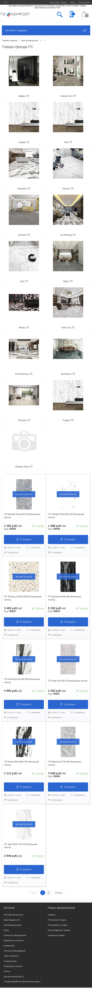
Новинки (52, 915)
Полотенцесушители (13, 925)
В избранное (11, 552)
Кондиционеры (10, 961)
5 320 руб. (57, 608)
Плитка (7, 971)
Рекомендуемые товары (59, 930)
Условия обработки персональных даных (22, 981)
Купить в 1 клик (12, 547)
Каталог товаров (46, 30)
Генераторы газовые (13, 966)
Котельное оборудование (15, 935)
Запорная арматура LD (14, 976)
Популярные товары (57, 920)
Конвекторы (9, 946)
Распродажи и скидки (57, 925)
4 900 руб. (13, 690)
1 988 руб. (57, 525)
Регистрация (84, 2)
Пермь (64, 2)
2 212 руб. (13, 773)
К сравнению (33, 547)
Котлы (6, 930)
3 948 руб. (57, 773)
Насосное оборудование (14, 951)
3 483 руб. (13, 608)
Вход (73, 2)
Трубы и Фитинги (11, 956)
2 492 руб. (13, 525)
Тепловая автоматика (13, 915)
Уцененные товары (56, 935)
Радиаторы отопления (13, 940)
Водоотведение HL (12, 920)
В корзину (23, 539)
